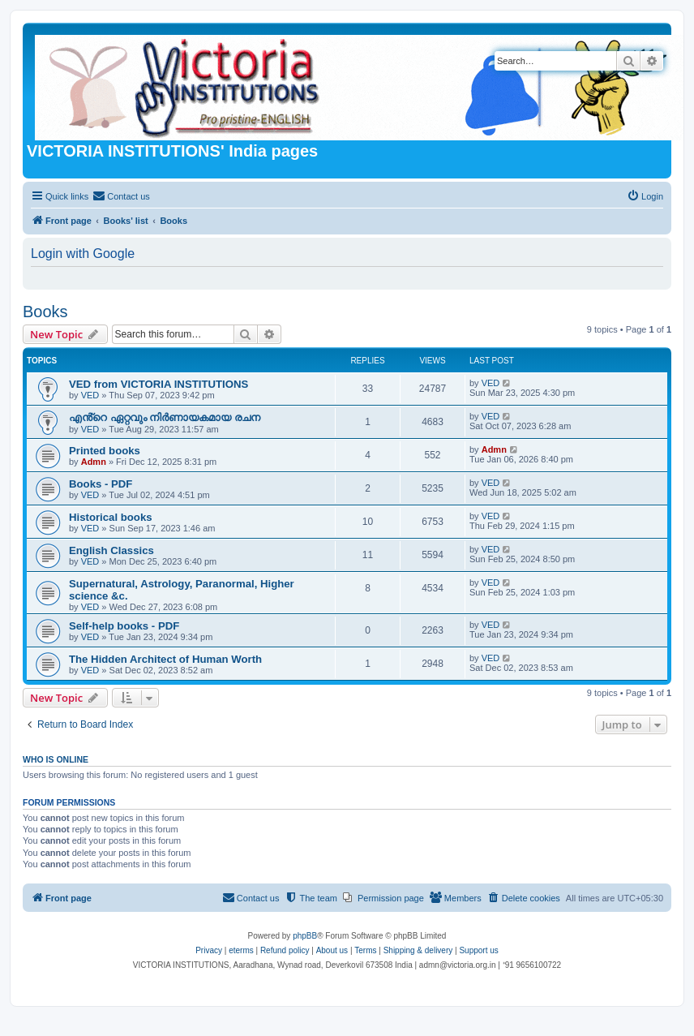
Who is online (55, 759)
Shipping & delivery (418, 950)
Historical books (110, 517)
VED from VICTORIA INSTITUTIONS (158, 384)
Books (45, 311)
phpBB (305, 935)
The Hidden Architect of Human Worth (165, 659)
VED (90, 395)
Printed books (104, 451)
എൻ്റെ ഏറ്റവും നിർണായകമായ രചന (164, 417)
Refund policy (285, 950)
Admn (93, 461)
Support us (478, 950)
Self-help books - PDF (124, 626)
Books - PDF (100, 484)
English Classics (111, 550)
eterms (241, 950)
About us (332, 950)
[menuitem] (121, 196)
